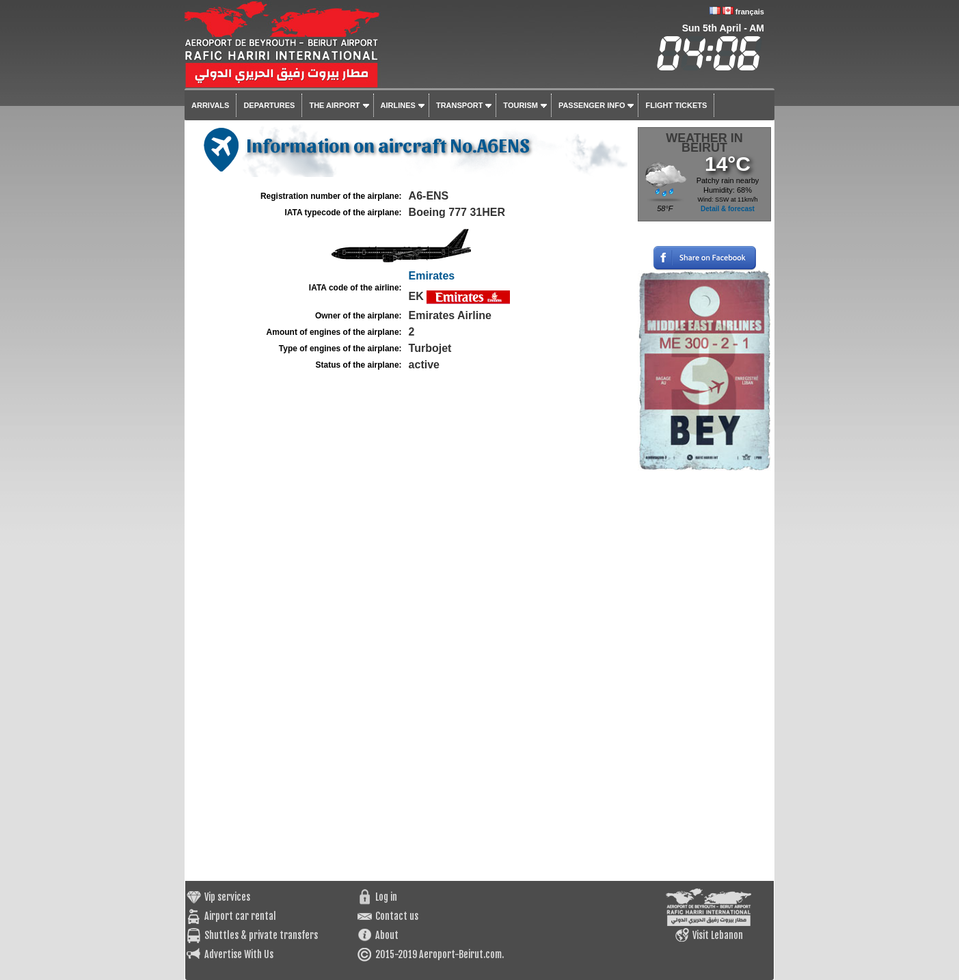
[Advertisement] (704, 676)
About (387, 935)
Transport (459, 105)
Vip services (227, 897)
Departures (269, 105)
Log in (386, 897)
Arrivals (210, 105)
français (749, 12)
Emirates (432, 276)
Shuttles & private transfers (261, 935)
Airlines (398, 105)
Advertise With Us (238, 954)
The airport (334, 105)
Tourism (520, 105)
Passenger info (591, 105)
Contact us (396, 916)
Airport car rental (240, 916)
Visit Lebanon (717, 935)
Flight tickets (676, 105)
